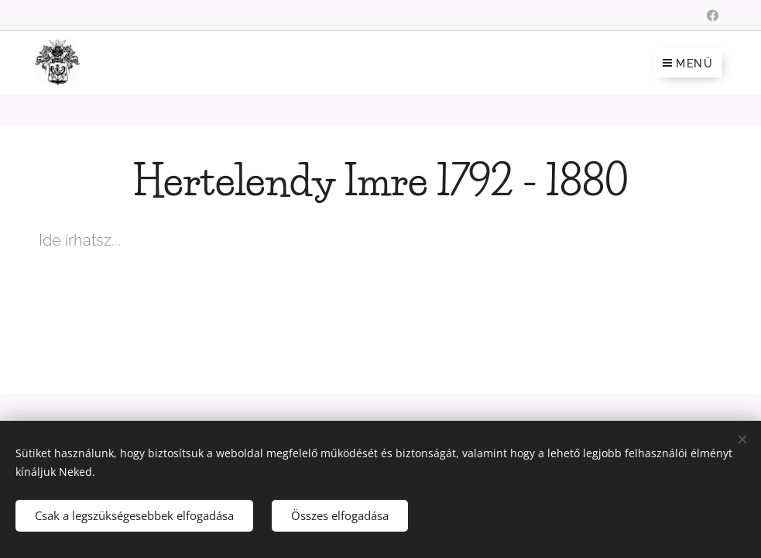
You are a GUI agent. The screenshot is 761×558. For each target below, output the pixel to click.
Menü (688, 63)
